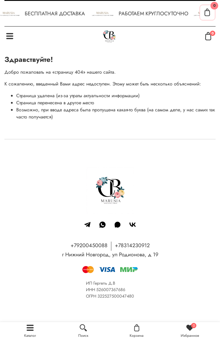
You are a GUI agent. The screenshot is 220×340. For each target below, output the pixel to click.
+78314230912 (132, 245)
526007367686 (110, 290)
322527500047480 (115, 296)
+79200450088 (89, 245)
